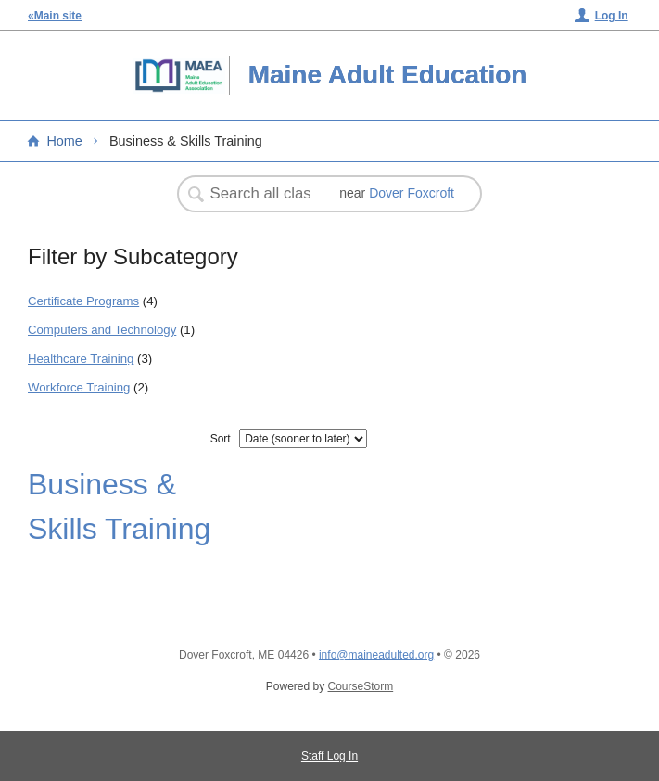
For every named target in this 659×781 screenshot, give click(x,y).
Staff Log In (329, 755)
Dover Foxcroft (411, 193)
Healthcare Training (80, 358)
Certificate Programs (83, 301)
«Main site (55, 15)
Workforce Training (79, 387)
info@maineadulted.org (376, 654)
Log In (611, 15)
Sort (220, 438)
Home (64, 141)
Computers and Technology (102, 330)
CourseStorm (361, 686)
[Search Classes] (262, 194)
